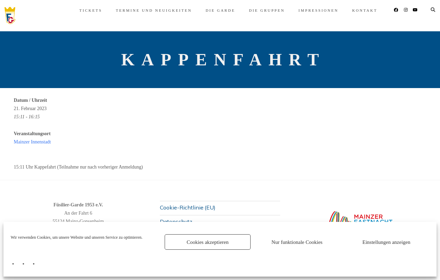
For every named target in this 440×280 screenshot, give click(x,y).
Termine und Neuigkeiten (145, 10)
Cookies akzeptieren (208, 242)
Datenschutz (176, 221)
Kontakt (355, 10)
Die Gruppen (257, 10)
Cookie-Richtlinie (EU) (188, 207)
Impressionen (309, 10)
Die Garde (211, 10)
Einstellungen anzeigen (386, 242)
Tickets (81, 10)
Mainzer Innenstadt (32, 141)
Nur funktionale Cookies (297, 242)
